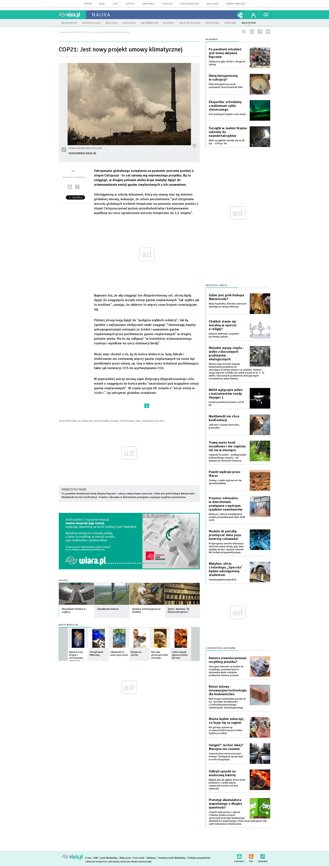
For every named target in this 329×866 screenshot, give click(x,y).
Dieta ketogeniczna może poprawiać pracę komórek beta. (226, 86)
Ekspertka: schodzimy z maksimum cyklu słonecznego (225, 105)
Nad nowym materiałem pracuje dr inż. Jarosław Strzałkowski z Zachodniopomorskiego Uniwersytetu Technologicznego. (227, 703)
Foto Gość (138, 857)
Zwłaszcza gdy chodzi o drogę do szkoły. (227, 63)
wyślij (70, 187)
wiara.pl (72, 14)
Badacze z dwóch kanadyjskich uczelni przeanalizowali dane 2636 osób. (227, 517)
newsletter (239, 855)
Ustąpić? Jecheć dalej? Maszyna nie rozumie (226, 747)
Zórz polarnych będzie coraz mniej (227, 114)
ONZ (138, 421)
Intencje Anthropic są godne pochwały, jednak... (224, 335)
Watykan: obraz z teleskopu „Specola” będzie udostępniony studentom (225, 569)
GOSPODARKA (101, 421)
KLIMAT (115, 421)
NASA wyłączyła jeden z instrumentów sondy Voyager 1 (226, 393)
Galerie (63, 580)
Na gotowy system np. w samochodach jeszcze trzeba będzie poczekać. (225, 730)
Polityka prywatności (199, 857)
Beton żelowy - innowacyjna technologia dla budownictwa (228, 690)
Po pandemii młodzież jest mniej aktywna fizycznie (89, 493)
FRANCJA (87, 421)
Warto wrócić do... (69, 625)
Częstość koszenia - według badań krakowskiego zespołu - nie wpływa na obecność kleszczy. (227, 457)
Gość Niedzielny (189, 4)
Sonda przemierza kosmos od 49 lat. (226, 404)
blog (102, 4)
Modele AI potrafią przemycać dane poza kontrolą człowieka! (225, 535)
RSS (251, 855)
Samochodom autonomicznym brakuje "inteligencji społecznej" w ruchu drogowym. (226, 756)
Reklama (151, 857)
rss (252, 31)
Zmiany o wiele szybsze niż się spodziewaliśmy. (225, 482)
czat (115, 4)
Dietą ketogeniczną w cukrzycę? (223, 77)
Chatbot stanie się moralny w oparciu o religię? (222, 325)
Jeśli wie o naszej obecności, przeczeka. (224, 426)
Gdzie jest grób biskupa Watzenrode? (174, 493)
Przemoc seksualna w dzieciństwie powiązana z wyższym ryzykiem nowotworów (142, 497)
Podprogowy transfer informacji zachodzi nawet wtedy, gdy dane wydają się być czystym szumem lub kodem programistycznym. (226, 548)
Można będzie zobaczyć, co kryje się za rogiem (226, 721)
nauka (101, 15)
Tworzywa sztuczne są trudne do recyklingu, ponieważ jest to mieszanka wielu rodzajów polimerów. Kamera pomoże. (226, 671)
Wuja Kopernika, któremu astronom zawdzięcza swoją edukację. (228, 305)
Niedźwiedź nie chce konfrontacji (79, 497)
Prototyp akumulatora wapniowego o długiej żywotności (225, 803)
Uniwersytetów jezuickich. (223, 579)
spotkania (148, 4)
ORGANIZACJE (150, 421)
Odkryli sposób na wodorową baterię (222, 773)
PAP (161, 421)
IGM (96, 857)
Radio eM (167, 4)
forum (87, 4)
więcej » (89, 614)
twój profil (253, 14)
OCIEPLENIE (127, 421)
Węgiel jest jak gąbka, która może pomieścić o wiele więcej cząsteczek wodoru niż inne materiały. (227, 784)
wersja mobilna (236, 4)
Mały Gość (213, 4)
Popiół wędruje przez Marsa (224, 474)
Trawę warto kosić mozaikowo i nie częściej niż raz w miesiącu (227, 446)
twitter (268, 31)
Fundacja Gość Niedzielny (171, 857)
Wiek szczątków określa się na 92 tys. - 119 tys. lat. (226, 142)
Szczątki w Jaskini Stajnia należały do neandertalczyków (228, 132)
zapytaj (130, 4)
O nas (88, 857)
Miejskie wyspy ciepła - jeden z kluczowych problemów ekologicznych (226, 353)
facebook (260, 31)
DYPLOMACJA (73, 421)
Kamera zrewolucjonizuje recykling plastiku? (228, 660)
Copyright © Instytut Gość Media (102, 862)
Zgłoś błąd (262, 855)
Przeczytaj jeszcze (216, 285)
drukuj (77, 187)
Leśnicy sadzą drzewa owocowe (135, 493)
